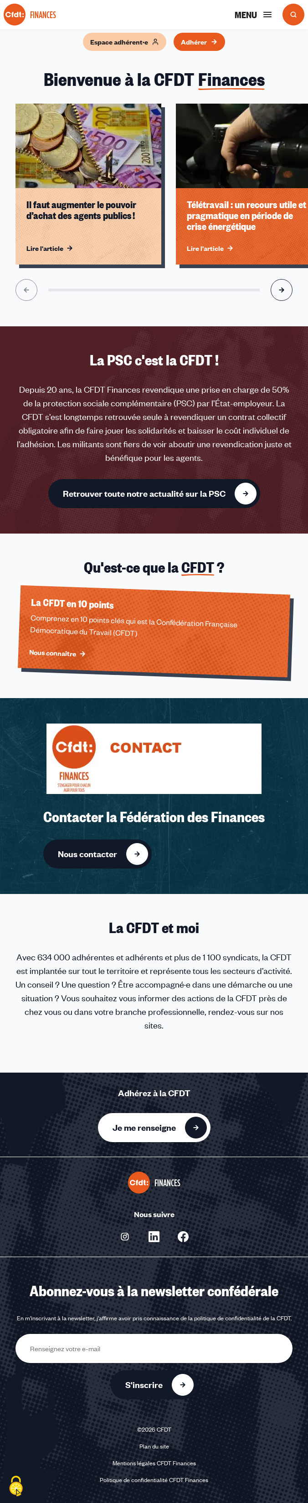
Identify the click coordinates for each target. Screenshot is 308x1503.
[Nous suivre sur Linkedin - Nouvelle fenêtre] (154, 1236)
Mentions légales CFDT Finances (154, 1463)
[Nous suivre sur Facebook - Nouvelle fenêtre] (183, 1236)
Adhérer (199, 41)
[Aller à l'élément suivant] (282, 290)
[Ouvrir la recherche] (293, 14)
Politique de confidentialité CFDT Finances (154, 1480)
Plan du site (154, 1446)
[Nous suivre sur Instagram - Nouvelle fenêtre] (124, 1236)
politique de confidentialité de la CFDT (242, 1318)
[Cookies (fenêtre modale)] (16, 1487)
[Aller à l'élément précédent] (26, 290)
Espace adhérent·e (124, 41)
